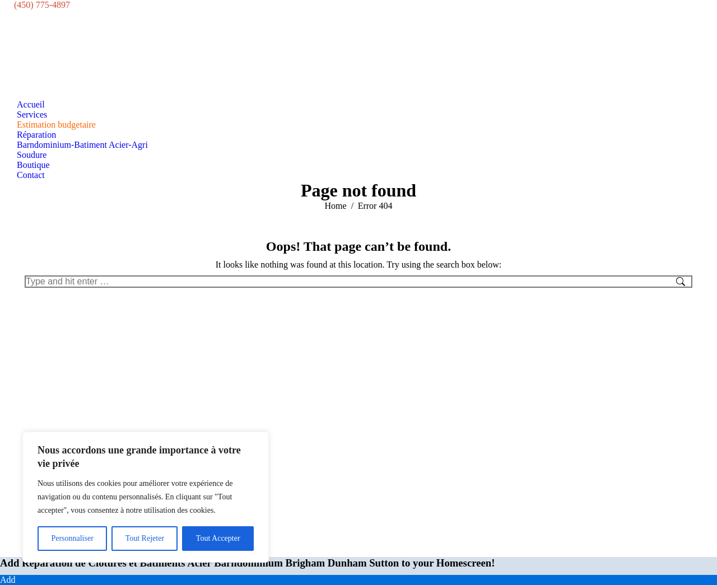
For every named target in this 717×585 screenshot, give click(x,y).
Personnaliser (72, 538)
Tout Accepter (218, 538)
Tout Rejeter (144, 538)
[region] (145, 497)
